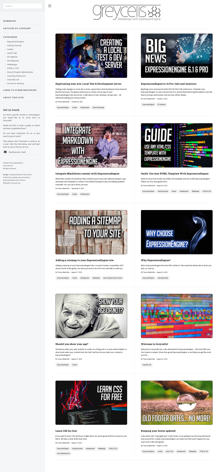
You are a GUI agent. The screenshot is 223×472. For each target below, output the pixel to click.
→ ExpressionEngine (14, 42)
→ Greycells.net (12, 80)
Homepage (9, 21)
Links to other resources (20, 90)
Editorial (19, 174)
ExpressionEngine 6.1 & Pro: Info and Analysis (168, 83)
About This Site (13, 97)
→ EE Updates (11, 57)
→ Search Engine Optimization (19, 72)
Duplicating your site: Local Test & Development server (88, 83)
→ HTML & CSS (12, 68)
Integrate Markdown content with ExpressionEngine (87, 173)
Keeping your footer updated (158, 430)
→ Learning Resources (15, 76)
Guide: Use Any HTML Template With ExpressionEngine (174, 173)
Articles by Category (17, 28)
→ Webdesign (11, 64)
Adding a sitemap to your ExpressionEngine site (84, 260)
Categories (10, 37)
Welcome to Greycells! (154, 344)
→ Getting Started (13, 45)
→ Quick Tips (11, 53)
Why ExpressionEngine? (156, 260)
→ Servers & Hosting (14, 83)
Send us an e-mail (17, 152)
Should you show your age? (71, 344)
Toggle (49, 6)
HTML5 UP (7, 177)
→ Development (12, 61)
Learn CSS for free (66, 430)
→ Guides (9, 49)
